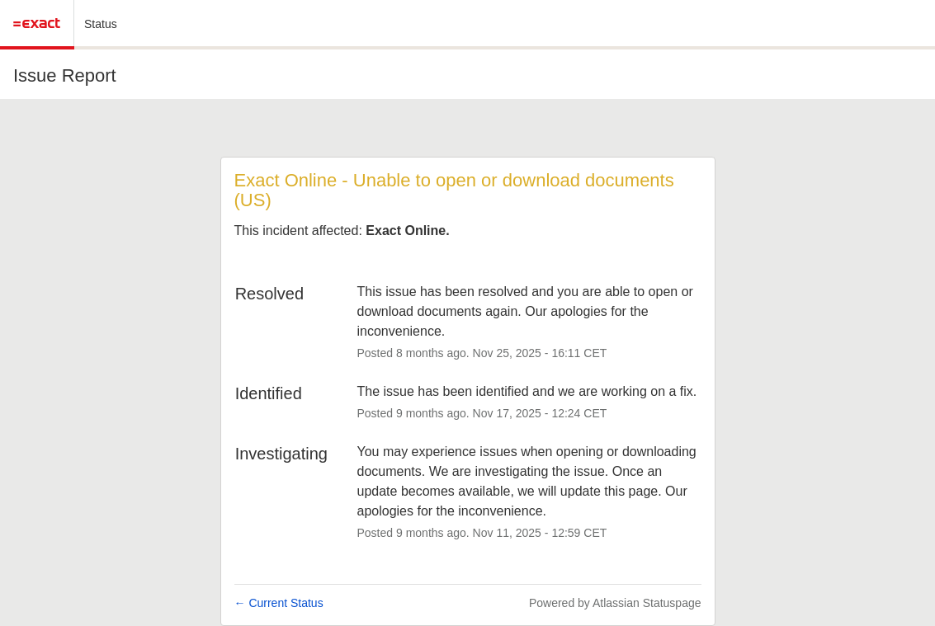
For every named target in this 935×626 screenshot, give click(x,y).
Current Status (278, 603)
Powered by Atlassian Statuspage (615, 603)
